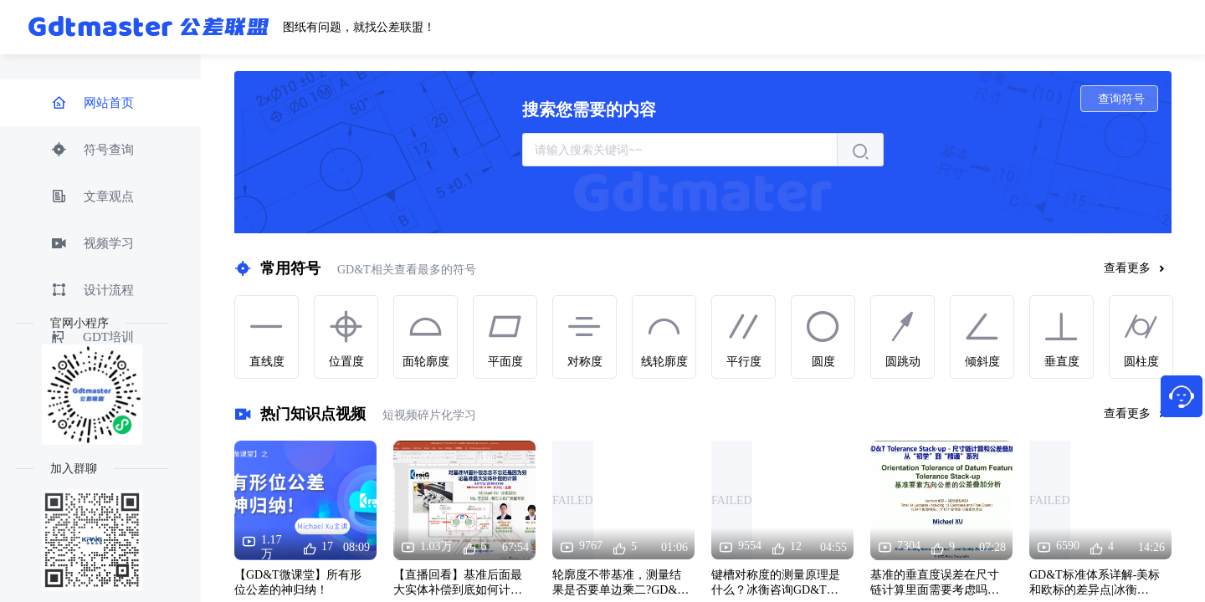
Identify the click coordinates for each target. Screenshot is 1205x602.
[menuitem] (100, 102)
